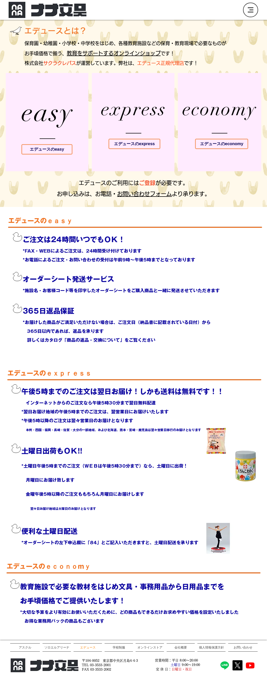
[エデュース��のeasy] (46, 149)
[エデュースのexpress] (134, 144)
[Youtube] (250, 665)
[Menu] (250, 10)
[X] (237, 665)
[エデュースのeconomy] (221, 144)
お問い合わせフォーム (144, 194)
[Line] (225, 665)
